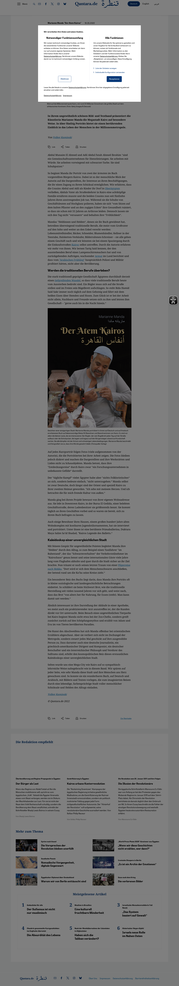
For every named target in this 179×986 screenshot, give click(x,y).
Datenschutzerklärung (52, 56)
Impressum (67, 95)
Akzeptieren (114, 79)
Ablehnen (65, 78)
